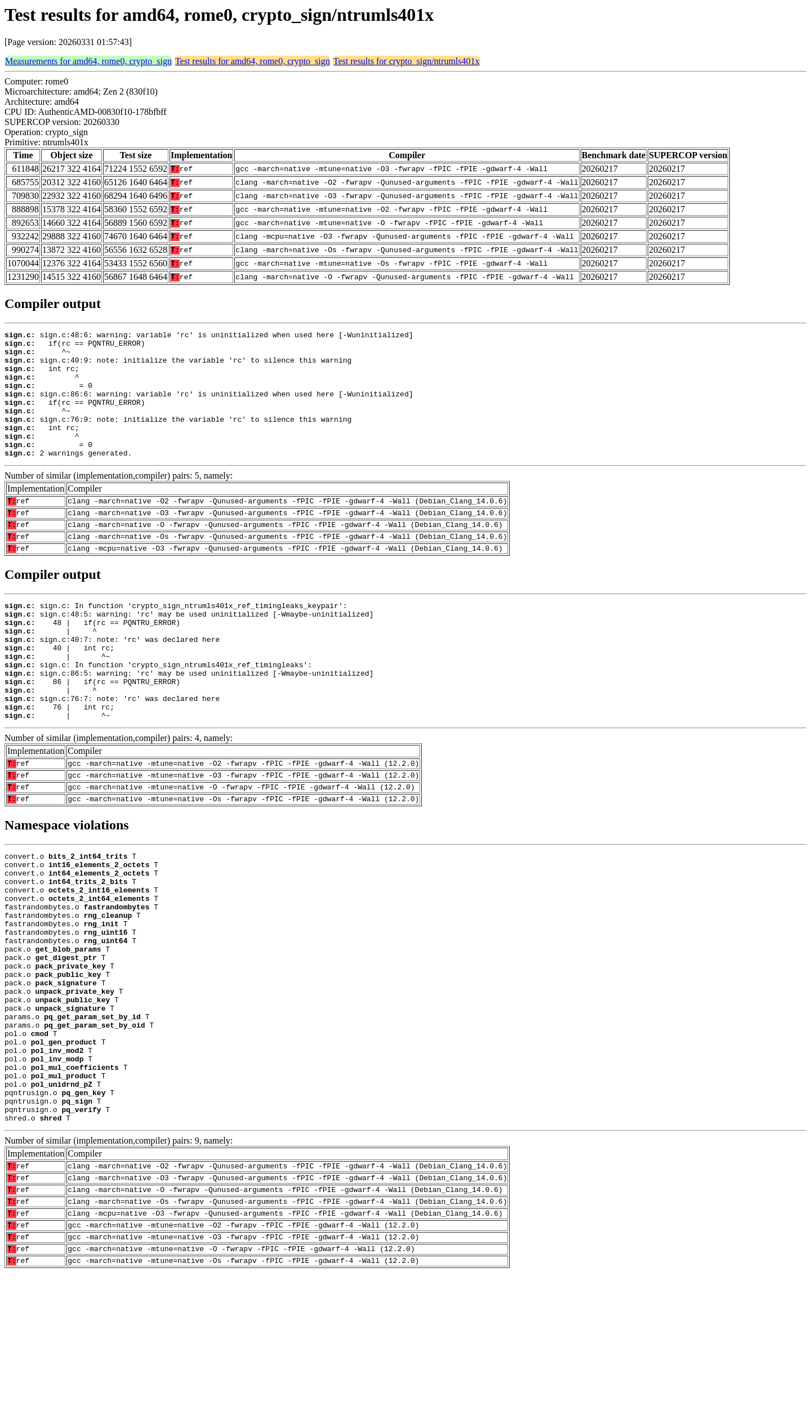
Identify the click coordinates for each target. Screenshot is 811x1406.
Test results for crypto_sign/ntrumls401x (406, 61)
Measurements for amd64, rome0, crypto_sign (88, 61)
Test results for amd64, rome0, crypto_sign (252, 61)
